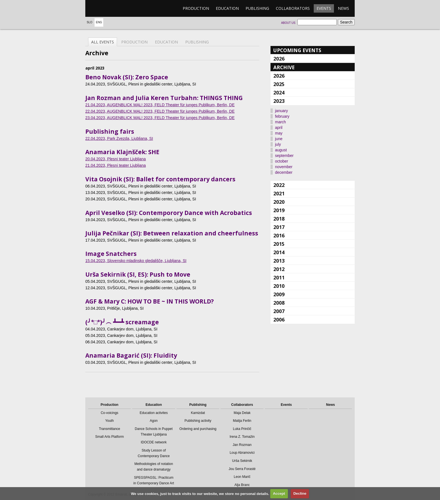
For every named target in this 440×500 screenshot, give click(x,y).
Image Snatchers (111, 254)
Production (196, 8)
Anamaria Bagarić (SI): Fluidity (131, 355)
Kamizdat (198, 413)
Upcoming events (297, 50)
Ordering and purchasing (197, 429)
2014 (279, 252)
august (281, 150)
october (281, 161)
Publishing (257, 8)
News (343, 8)
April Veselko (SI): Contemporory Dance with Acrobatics (168, 213)
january (281, 110)
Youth (109, 421)
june (278, 138)
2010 (279, 286)
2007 (279, 311)
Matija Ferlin (242, 421)
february (282, 116)
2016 (279, 235)
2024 (279, 92)
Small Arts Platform (109, 437)
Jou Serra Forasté (242, 469)
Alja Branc (242, 485)
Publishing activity (198, 421)
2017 (279, 227)
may (278, 133)
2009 (279, 294)
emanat (112, 8)
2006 (279, 319)
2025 (279, 84)
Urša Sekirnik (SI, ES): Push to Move (137, 274)
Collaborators (293, 8)
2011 (279, 277)
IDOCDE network (154, 442)
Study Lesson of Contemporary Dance (154, 453)
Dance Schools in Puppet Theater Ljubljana (154, 431)
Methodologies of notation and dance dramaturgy (153, 466)
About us (288, 22)
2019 (279, 210)
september (284, 155)
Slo (89, 22)
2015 (279, 243)
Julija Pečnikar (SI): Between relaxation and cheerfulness (171, 233)
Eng (99, 22)
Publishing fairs (109, 131)
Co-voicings (109, 413)
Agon (154, 421)
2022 (279, 185)
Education (227, 8)
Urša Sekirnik (242, 461)
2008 (279, 302)
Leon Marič (242, 477)
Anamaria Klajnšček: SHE (122, 152)
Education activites (154, 413)
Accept (279, 493)
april (278, 127)
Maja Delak (242, 413)
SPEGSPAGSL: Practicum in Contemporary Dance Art (153, 480)
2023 (279, 101)
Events (324, 8)
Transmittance (109, 429)
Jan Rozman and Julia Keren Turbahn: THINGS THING (164, 98)
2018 (279, 218)
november (283, 167)
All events (102, 42)
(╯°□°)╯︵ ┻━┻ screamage (122, 322)
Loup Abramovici (242, 453)
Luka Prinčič (242, 429)
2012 (279, 269)
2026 (279, 58)
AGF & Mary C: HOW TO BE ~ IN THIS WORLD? (149, 301)
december (283, 172)
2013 (279, 260)
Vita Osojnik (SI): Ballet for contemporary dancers (160, 179)
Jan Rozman (242, 445)
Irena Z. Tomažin (242, 437)
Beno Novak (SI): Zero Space (126, 77)
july (278, 144)
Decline (299, 493)
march (280, 122)
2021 (279, 193)
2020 (279, 201)
